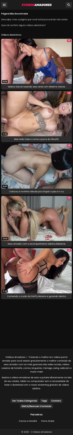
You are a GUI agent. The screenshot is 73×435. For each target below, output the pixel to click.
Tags (44, 400)
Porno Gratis (47, 421)
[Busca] (69, 5)
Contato (56, 400)
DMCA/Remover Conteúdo (36, 406)
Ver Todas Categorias (24, 400)
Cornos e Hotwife (28, 421)
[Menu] (4, 5)
